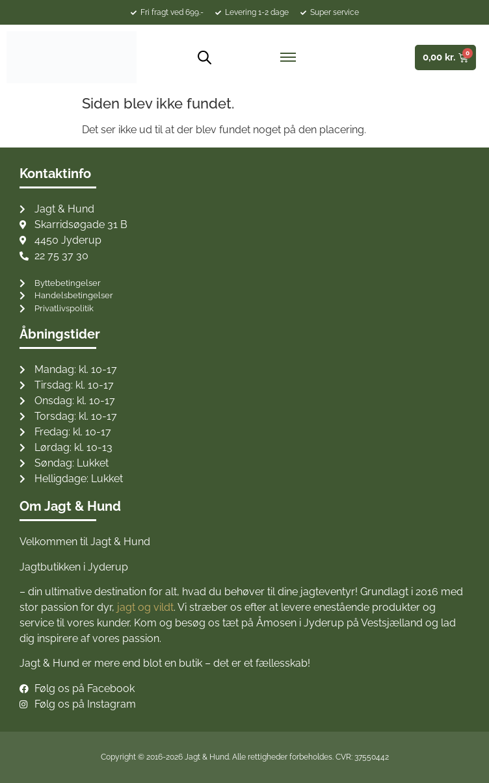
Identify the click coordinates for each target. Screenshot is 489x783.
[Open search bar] (199, 57)
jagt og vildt (145, 607)
